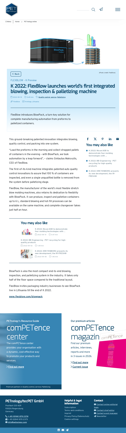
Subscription (70, 408)
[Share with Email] (117, 139)
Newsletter (100, 416)
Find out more (15, 367)
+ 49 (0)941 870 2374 (16, 417)
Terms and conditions (74, 410)
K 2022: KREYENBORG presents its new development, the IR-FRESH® (104, 173)
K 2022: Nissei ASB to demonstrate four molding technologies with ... (101, 153)
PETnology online (30, 21)
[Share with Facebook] (87, 139)
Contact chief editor (104, 410)
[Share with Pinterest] (102, 139)
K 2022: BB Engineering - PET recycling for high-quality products (102, 163)
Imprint (67, 413)
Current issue (79, 367)
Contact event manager (106, 413)
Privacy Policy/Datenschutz (76, 416)
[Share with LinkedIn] (110, 139)
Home (17, 21)
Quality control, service (47, 97)
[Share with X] (95, 139)
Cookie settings (71, 419)
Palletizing (61, 97)
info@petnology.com (16, 422)
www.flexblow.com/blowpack (26, 297)
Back (15, 74)
